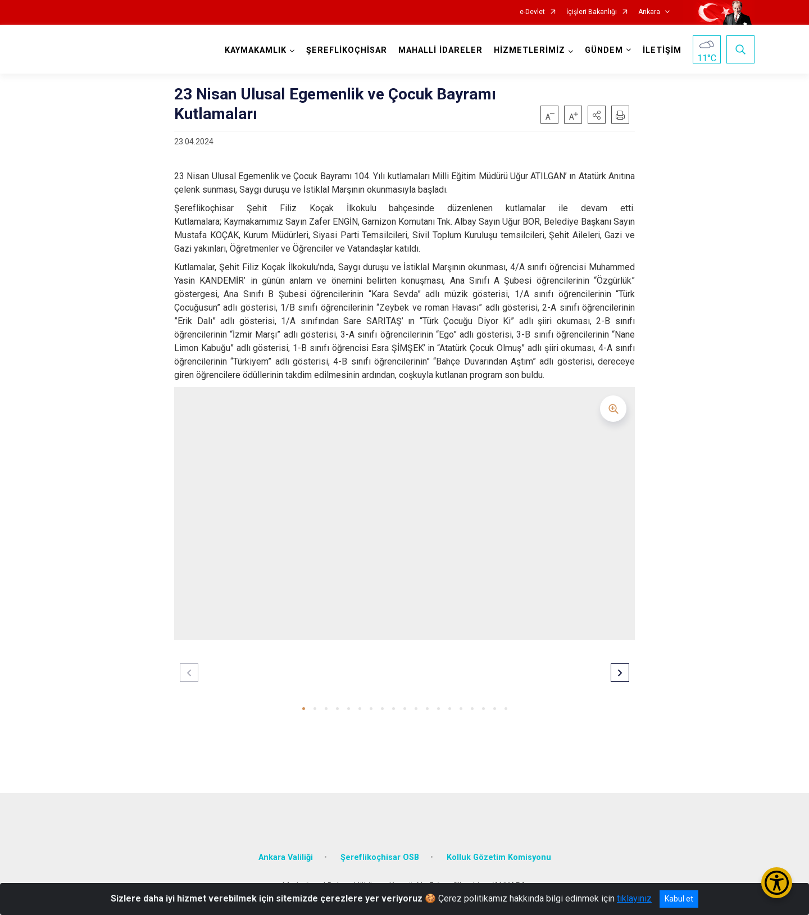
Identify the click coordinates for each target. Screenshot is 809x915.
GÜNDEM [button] (604, 50)
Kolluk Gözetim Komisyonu (499, 856)
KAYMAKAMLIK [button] (256, 50)
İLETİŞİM (662, 50)
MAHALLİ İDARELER (440, 50)
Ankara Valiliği (285, 856)
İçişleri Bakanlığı (591, 12)
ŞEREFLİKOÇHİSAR (346, 50)
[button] (597, 115)
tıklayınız (634, 898)
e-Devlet (532, 12)
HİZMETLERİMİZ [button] (529, 50)
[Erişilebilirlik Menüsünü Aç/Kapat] (776, 882)
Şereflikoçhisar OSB (379, 856)
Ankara (649, 12)
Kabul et (679, 898)
